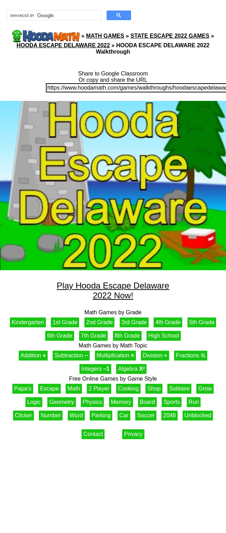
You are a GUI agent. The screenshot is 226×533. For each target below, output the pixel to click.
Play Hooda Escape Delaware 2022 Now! (113, 290)
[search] (53, 15)
